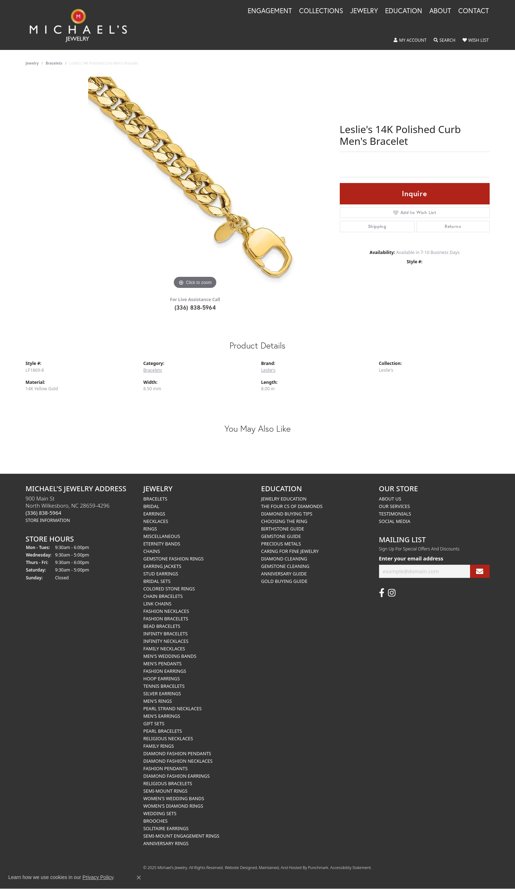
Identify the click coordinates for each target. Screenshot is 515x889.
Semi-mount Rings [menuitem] (165, 791)
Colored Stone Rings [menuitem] (169, 588)
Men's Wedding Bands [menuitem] (170, 656)
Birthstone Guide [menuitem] (282, 528)
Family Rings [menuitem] (158, 746)
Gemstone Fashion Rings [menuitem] (173, 558)
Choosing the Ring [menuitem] (284, 521)
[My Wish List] (476, 40)
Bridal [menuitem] (151, 506)
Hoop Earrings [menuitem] (161, 678)
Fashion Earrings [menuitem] (164, 671)
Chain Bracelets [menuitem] (163, 596)
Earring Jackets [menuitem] (162, 566)
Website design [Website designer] (238, 867)
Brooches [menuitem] (155, 821)
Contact (473, 11)
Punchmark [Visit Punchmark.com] (318, 867)
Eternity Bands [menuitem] (162, 543)
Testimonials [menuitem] (395, 513)
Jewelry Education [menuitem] (284, 499)
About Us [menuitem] (390, 499)
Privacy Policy (97, 877)
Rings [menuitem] (150, 528)
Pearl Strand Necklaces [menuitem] (172, 708)
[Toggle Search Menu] (444, 40)
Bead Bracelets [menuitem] (162, 626)
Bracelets (54, 63)
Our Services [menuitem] (394, 506)
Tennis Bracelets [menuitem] (164, 686)
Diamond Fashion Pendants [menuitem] (177, 753)
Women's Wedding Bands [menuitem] (173, 798)
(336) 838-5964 (195, 307)
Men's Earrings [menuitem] (161, 716)
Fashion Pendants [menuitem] (165, 768)
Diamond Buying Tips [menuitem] (287, 513)
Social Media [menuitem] (394, 521)
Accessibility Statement (350, 867)
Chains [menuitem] (151, 551)
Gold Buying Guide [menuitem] (284, 581)
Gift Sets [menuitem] (154, 723)
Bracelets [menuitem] (155, 499)
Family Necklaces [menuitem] (164, 648)
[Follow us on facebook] (381, 593)
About (440, 11)
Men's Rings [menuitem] (157, 701)
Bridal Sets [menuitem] (157, 581)
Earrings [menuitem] (154, 513)
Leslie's (268, 370)
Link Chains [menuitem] (157, 603)
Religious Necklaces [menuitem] (168, 738)
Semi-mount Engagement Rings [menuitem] (181, 836)
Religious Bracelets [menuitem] (167, 783)
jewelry (32, 63)
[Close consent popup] (139, 877)
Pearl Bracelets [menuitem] (162, 731)
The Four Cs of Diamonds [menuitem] (292, 506)
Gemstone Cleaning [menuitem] (285, 566)
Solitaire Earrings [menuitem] (166, 828)
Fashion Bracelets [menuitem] (165, 618)
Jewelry (364, 11)
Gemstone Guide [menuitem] (281, 536)
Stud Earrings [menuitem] (160, 573)
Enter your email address (411, 558)
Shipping (377, 226)
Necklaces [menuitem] (155, 521)
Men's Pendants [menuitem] (162, 663)
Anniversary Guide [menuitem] (284, 573)
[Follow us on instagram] (391, 593)
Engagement (270, 11)
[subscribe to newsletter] (479, 571)
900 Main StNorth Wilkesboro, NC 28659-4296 (68, 509)
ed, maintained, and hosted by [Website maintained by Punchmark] (280, 867)
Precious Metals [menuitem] (281, 543)
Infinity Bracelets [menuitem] (165, 633)
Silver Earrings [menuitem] (162, 693)
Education (403, 11)
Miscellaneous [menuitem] (161, 536)
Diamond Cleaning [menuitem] (284, 558)
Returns (453, 226)
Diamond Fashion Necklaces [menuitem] (178, 761)
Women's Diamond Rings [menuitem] (173, 806)
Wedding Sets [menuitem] (160, 813)
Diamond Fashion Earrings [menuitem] (176, 776)
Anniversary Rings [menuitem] (166, 843)
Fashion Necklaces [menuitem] (166, 611)
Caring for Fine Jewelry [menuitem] (290, 551)
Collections (321, 11)
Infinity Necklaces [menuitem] (166, 641)
